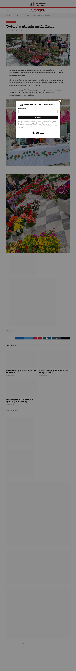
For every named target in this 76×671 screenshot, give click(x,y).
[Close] (60, 101)
